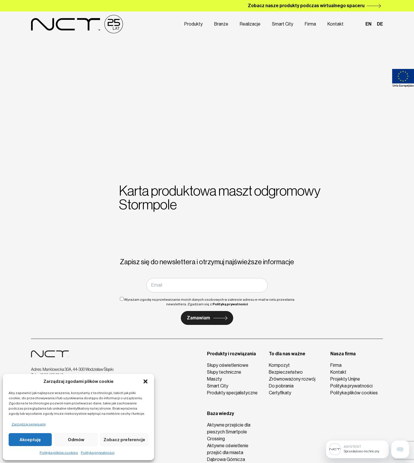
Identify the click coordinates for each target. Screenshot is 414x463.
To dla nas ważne (287, 353)
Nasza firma (343, 353)
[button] (145, 381)
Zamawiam (198, 318)
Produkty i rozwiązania (231, 353)
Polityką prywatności (230, 304)
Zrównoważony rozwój (292, 379)
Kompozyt (279, 365)
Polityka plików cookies (59, 453)
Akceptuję (30, 439)
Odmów (76, 439)
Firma (310, 23)
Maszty (214, 379)
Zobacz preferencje (124, 439)
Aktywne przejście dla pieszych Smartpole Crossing (228, 431)
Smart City (282, 23)
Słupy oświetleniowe (227, 365)
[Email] (206, 285)
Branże (221, 23)
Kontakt (335, 23)
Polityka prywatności (97, 453)
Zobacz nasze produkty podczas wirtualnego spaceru (306, 5)
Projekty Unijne (345, 379)
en (368, 24)
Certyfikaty (280, 393)
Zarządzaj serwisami (29, 424)
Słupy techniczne (224, 372)
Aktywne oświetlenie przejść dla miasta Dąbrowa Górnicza (227, 452)
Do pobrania (281, 386)
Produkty (193, 23)
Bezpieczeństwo (286, 372)
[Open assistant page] (400, 449)
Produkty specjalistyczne (232, 393)
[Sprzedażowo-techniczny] (357, 449)
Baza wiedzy (220, 413)
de (380, 24)
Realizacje (250, 23)
